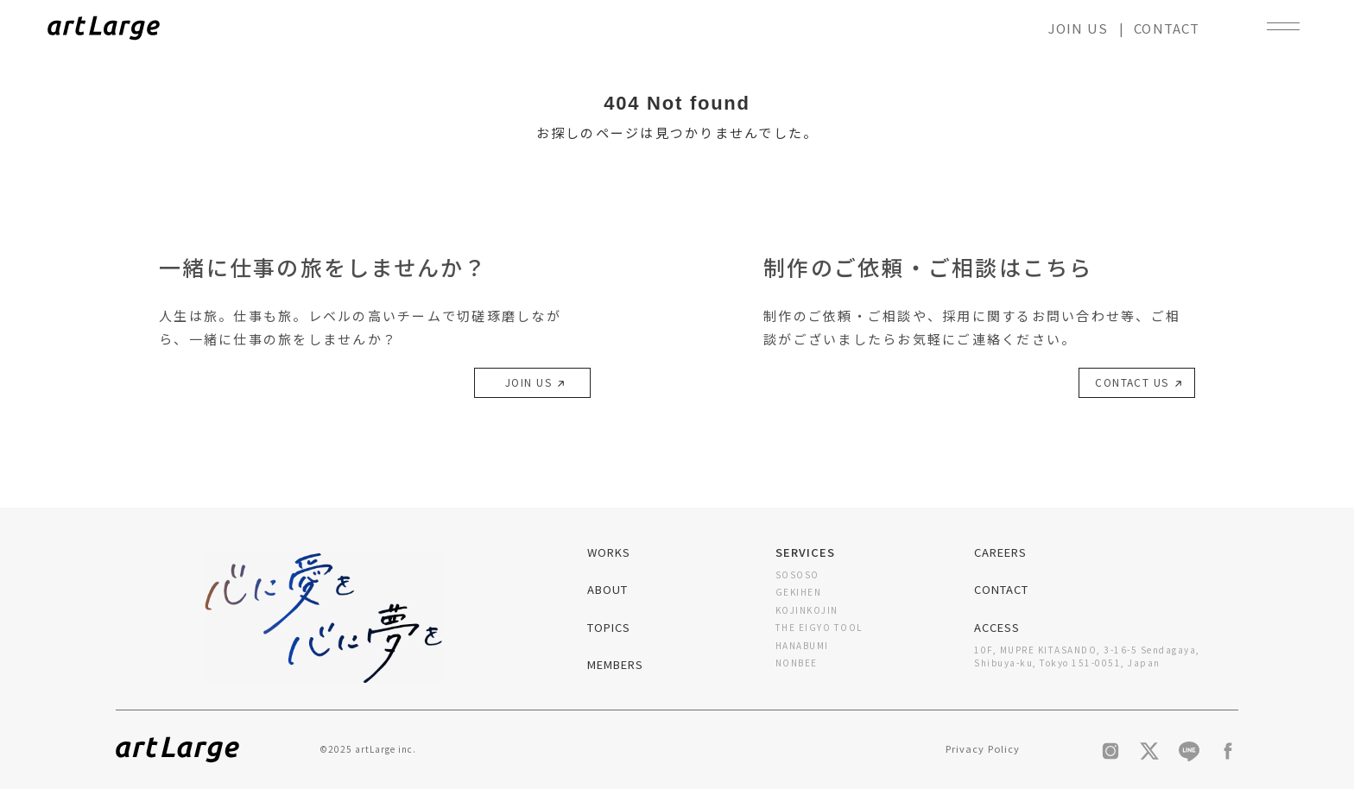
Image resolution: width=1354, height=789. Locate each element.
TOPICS (608, 627)
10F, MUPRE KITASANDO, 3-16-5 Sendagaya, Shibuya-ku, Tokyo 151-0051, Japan (1087, 656)
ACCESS (997, 627)
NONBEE (796, 662)
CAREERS (1000, 552)
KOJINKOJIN (806, 609)
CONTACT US (1136, 384)
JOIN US (1078, 28)
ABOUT (607, 589)
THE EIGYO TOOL (819, 627)
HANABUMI (802, 645)
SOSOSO (797, 574)
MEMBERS (615, 664)
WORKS (608, 552)
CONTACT (1166, 28)
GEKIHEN (798, 591)
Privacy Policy (983, 748)
